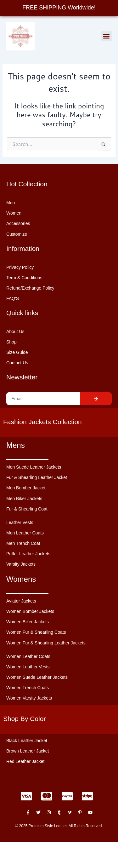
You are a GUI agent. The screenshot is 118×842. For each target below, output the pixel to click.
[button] (106, 36)
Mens (15, 445)
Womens (21, 579)
